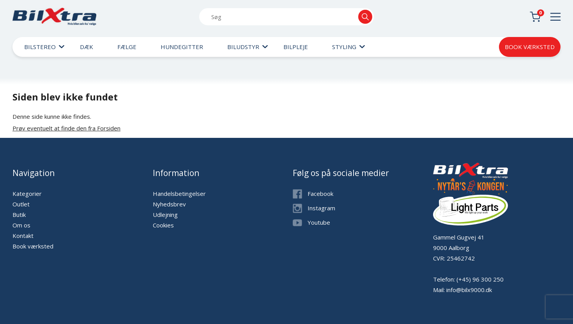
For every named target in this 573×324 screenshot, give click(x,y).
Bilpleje (295, 47)
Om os (21, 225)
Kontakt (23, 235)
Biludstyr (243, 47)
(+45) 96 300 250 (480, 279)
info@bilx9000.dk (469, 290)
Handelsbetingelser (179, 193)
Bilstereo (40, 47)
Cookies (163, 225)
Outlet (21, 204)
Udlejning (165, 214)
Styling (344, 47)
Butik (19, 214)
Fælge (126, 47)
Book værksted (530, 47)
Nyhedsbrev (169, 204)
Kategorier (27, 193)
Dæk (86, 47)
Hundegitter (182, 47)
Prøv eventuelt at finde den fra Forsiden (66, 128)
